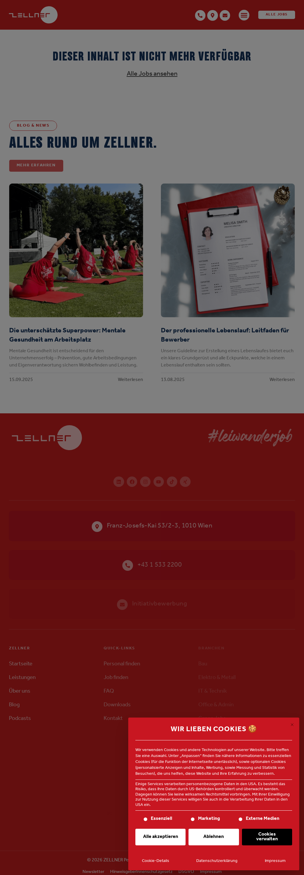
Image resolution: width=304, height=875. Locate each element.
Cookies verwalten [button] (267, 837)
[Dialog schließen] (292, 724)
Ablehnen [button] (213, 837)
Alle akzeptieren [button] (160, 837)
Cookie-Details (155, 861)
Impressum (275, 861)
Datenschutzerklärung (217, 861)
